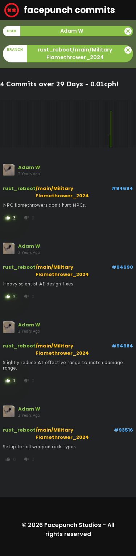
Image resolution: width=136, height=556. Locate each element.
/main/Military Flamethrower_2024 (62, 192)
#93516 (123, 430)
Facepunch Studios (72, 525)
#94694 (122, 188)
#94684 (122, 345)
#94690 (122, 267)
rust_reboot (19, 188)
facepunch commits (59, 10)
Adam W (29, 167)
